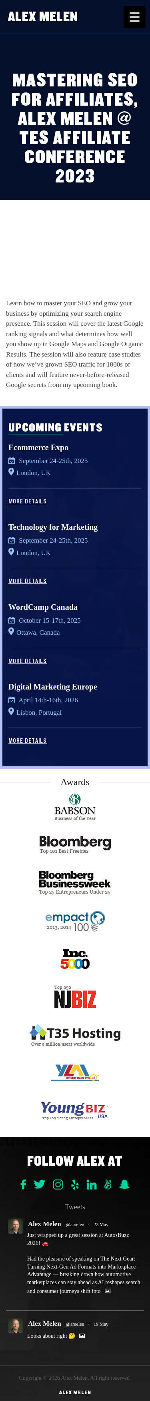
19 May (101, 1324)
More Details (27, 501)
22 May (101, 1224)
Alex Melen (43, 17)
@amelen (75, 1224)
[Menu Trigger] (135, 17)
